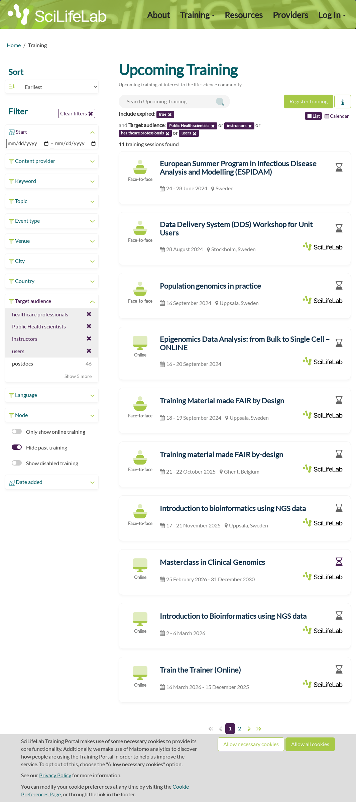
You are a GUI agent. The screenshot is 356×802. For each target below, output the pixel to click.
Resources (244, 15)
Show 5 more (78, 376)
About (158, 15)
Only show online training (48, 431)
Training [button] (197, 15)
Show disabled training (45, 463)
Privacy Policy (55, 775)
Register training (308, 101)
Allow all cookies (310, 744)
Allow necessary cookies (251, 744)
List (313, 116)
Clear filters (76, 113)
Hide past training (39, 447)
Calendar (337, 116)
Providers (290, 15)
